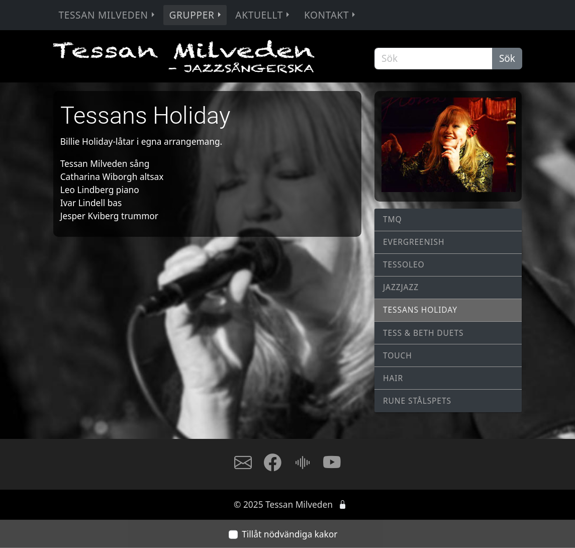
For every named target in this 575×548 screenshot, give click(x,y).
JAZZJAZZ (401, 287)
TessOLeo (404, 264)
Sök (507, 58)
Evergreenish (413, 241)
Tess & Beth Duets (423, 332)
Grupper (196, 15)
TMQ (392, 219)
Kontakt (331, 15)
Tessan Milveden (107, 15)
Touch (397, 355)
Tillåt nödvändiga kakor (289, 534)
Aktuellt (263, 15)
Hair (393, 378)
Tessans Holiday (420, 309)
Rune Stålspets (417, 400)
